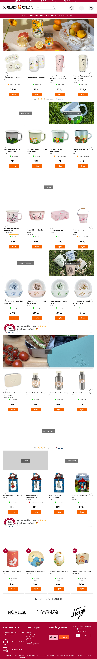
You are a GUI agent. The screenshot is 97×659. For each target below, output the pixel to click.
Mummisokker (48, 431)
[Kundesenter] (71, 8)
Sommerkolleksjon (25, 263)
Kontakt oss (30, 636)
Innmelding (83, 629)
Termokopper (25, 113)
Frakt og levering (31, 634)
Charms (25, 460)
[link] (48, 329)
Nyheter (48, 35)
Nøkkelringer (71, 460)
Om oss (28, 640)
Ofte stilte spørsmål (32, 644)
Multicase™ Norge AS (84, 655)
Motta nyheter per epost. (83, 626)
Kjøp (14, 94)
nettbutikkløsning (65, 655)
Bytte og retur (30, 642)
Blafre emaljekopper (71, 113)
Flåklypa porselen (71, 263)
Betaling (28, 632)
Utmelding (84, 631)
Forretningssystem (50, 655)
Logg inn (81, 8)
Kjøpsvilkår (29, 638)
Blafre (48, 352)
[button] (48, 99)
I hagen (48, 187)
